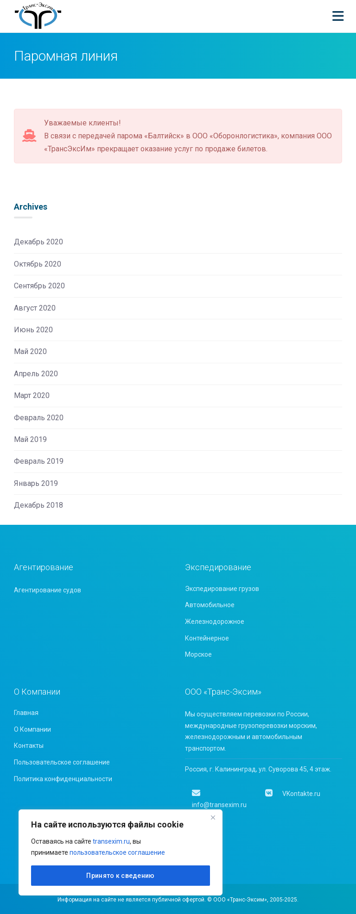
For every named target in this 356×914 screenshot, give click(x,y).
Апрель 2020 (36, 373)
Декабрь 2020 (38, 241)
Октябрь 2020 (37, 264)
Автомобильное (210, 605)
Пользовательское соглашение (62, 762)
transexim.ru (111, 841)
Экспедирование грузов (222, 588)
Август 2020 (35, 308)
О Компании (32, 729)
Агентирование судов (47, 590)
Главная (26, 712)
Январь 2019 (36, 483)
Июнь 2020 (33, 329)
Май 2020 (30, 351)
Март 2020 (32, 395)
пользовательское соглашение (117, 852)
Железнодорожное (214, 621)
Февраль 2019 (39, 461)
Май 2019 (30, 439)
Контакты (29, 745)
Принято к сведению (120, 875)
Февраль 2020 (39, 417)
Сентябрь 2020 (39, 285)
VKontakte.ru (292, 793)
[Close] (212, 817)
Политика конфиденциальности (63, 779)
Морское (198, 654)
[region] (120, 852)
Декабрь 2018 (38, 505)
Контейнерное (207, 638)
